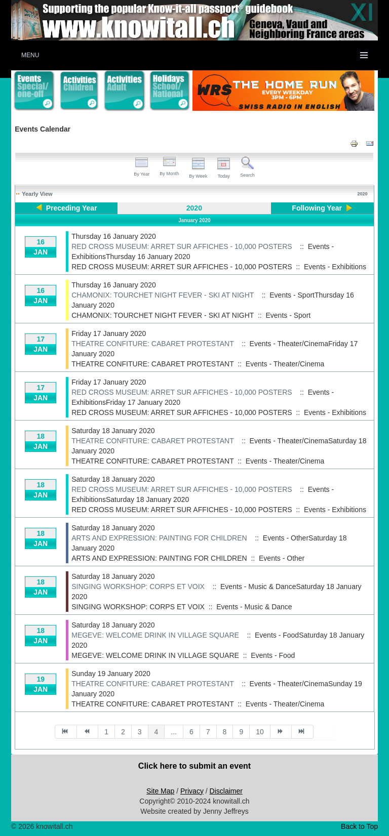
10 (260, 732)
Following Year (317, 208)
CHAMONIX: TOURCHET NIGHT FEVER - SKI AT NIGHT (162, 295)
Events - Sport (287, 315)
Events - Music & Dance (254, 607)
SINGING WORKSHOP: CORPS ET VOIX (138, 586)
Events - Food (273, 655)
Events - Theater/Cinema (285, 364)
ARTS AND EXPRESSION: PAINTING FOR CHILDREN (159, 538)
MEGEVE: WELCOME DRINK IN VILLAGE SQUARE (155, 635)
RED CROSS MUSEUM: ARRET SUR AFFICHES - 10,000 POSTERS (181, 246)
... (174, 732)
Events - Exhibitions (335, 267)
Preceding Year (71, 208)
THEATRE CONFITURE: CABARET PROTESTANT (152, 344)
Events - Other (281, 558)
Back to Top (359, 826)
